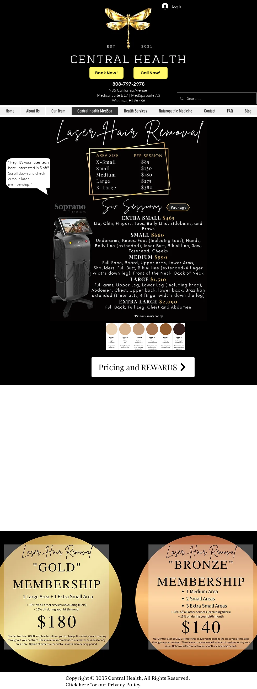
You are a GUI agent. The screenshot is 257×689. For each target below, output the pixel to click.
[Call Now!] (150, 73)
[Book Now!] (106, 73)
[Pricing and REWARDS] (143, 367)
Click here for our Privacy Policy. (104, 685)
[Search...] (216, 98)
